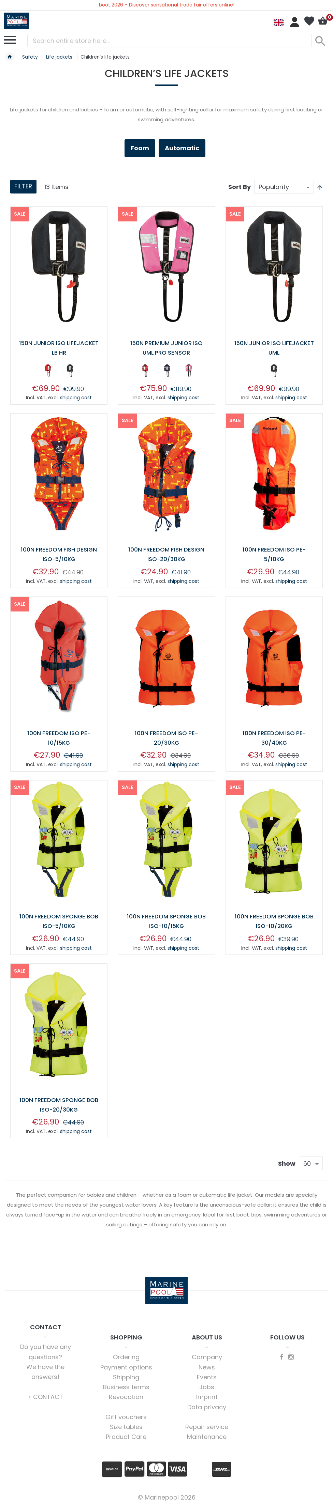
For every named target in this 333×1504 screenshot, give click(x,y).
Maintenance (207, 1433)
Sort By (239, 187)
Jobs (206, 1384)
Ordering (126, 1354)
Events (207, 1374)
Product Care (126, 1433)
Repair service (206, 1424)
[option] (48, 370)
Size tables (126, 1424)
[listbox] (58, 371)
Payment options (126, 1364)
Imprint (207, 1394)
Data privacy (206, 1404)
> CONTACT (45, 1394)
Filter (24, 187)
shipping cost (76, 397)
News (207, 1364)
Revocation (126, 1394)
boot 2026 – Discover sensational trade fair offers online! (166, 4)
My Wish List (309, 21)
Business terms (126, 1384)
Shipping (126, 1374)
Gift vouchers (126, 1414)
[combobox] (169, 40)
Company (207, 1354)
